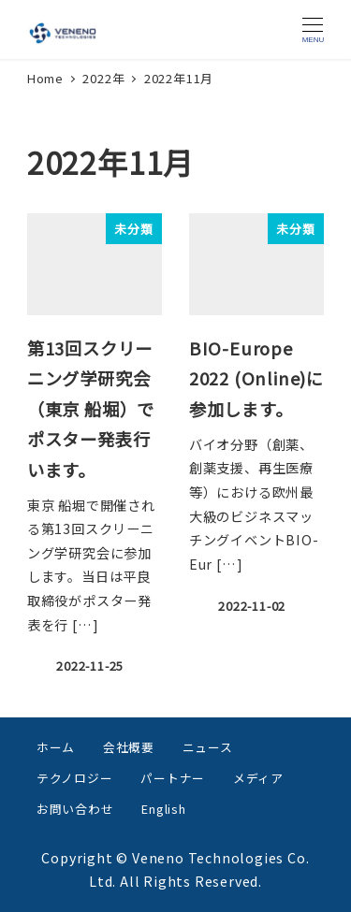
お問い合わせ (75, 809)
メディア (258, 778)
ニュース (208, 747)
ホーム (56, 747)
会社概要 (128, 747)
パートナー (172, 778)
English (163, 809)
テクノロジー (75, 778)
